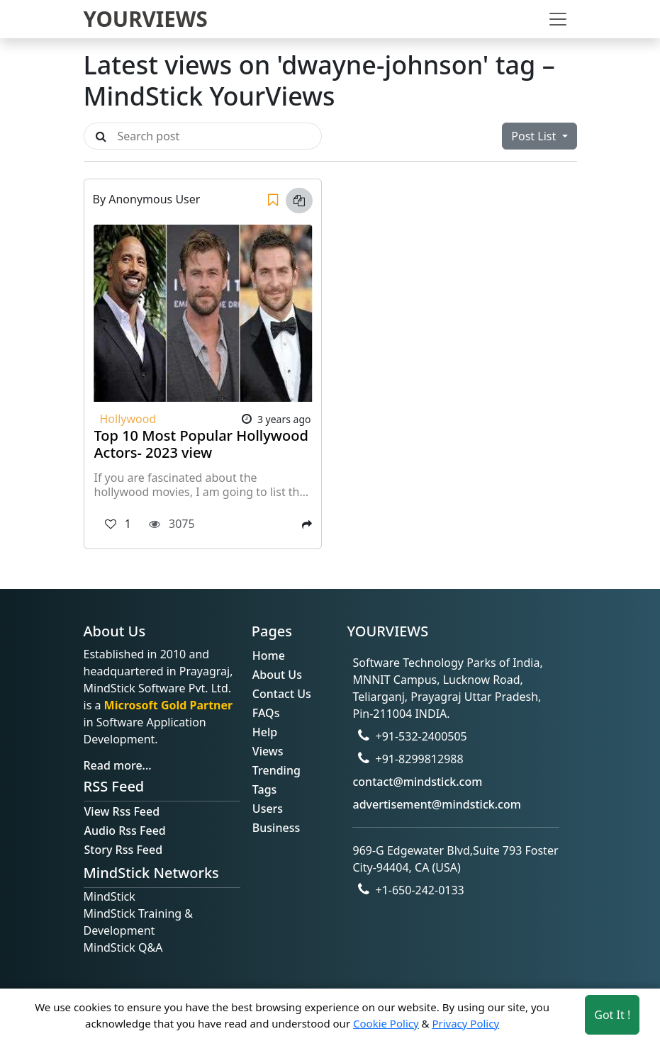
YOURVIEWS (146, 18)
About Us (277, 674)
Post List (535, 136)
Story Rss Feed (123, 849)
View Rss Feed (122, 811)
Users (267, 808)
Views (268, 751)
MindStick (109, 896)
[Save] (273, 200)
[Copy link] (299, 200)
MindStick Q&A (123, 947)
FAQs (266, 713)
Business (276, 827)
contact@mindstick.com (417, 781)
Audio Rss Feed (125, 830)
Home (268, 655)
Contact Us (281, 694)
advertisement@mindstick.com (436, 804)
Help (264, 732)
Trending (276, 770)
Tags (264, 789)
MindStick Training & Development (139, 922)
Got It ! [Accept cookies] (612, 1015)
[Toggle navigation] (558, 19)
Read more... (118, 765)
